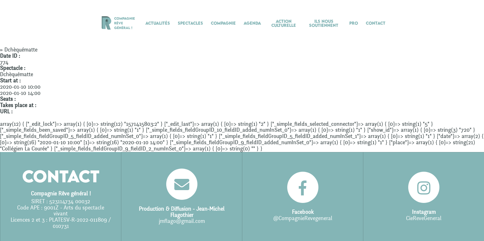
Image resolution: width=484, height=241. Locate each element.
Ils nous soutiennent (323, 23)
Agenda (252, 23)
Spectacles (190, 23)
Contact (375, 23)
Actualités (157, 23)
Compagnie (223, 23)
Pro (353, 23)
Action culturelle (283, 23)
